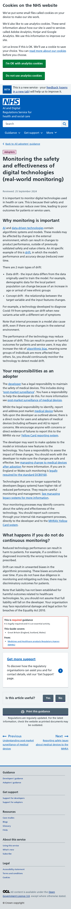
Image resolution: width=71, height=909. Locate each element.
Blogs (5, 822)
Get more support (21, 659)
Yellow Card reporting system (39, 435)
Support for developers (14, 798)
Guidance (11, 134)
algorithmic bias (37, 348)
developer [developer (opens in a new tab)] (14, 384)
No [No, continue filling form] (60, 698)
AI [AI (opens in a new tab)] (4, 228)
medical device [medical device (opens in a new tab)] (43, 411)
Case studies (8, 817)
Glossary (7, 826)
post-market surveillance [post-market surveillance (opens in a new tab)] (18, 392)
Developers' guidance (13, 778)
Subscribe (7, 853)
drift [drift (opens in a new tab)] (28, 252)
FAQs (5, 830)
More (52, 133)
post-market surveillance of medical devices (35, 400)
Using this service (11, 845)
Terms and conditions (13, 873)
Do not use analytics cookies (24, 75)
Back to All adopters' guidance (22, 143)
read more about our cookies (47, 51)
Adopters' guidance (12, 782)
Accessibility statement (14, 869)
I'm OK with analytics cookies (24, 63)
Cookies (6, 877)
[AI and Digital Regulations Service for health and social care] (19, 108)
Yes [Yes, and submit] (48, 698)
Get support (31, 134)
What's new (8, 849)
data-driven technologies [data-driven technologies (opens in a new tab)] (27, 228)
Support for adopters (13, 802)
